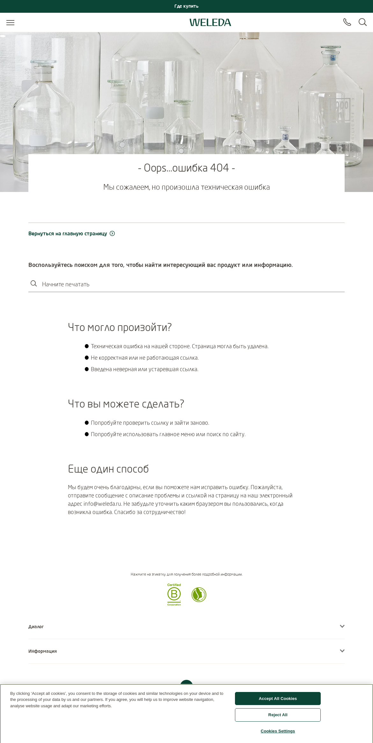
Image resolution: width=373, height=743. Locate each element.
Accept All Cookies (278, 700)
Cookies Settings (278, 733)
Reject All (278, 717)
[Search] (363, 22)
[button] (174, 604)
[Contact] (347, 22)
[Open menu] (10, 22)
